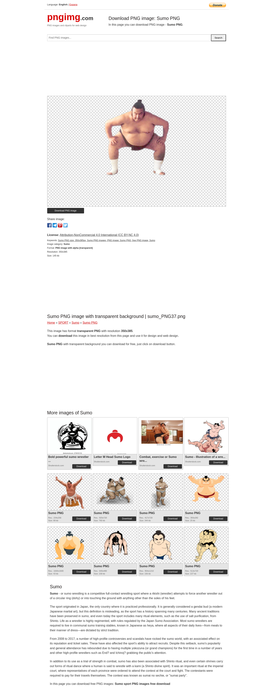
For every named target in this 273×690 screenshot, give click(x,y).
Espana (73, 4)
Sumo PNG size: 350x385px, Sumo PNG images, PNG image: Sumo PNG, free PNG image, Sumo (106, 240)
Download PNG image (65, 210)
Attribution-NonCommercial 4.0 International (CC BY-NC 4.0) (99, 235)
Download (81, 466)
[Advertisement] (136, 70)
